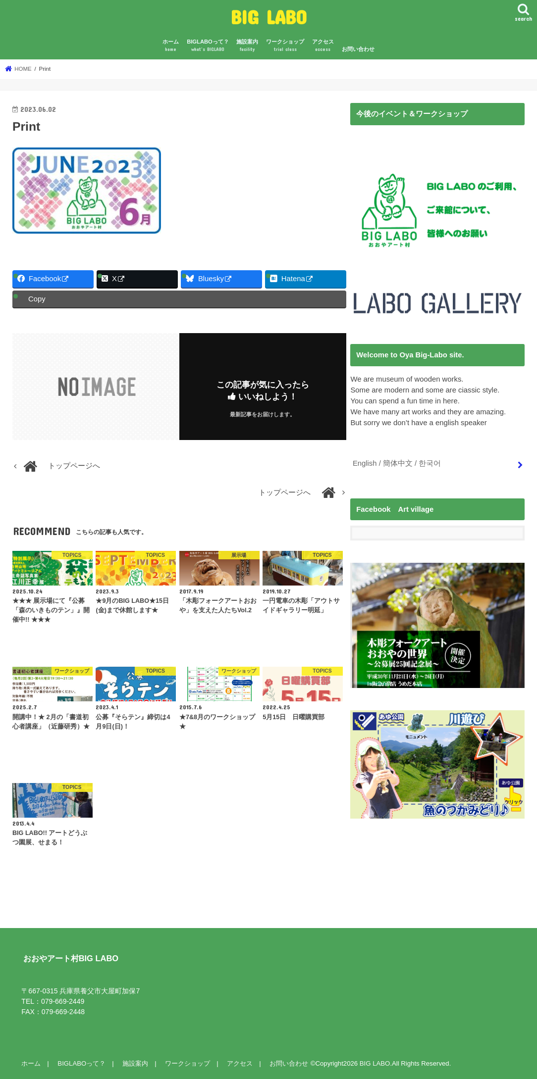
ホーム (170, 46)
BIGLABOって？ (208, 46)
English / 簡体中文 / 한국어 (397, 463)
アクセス (323, 46)
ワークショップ (285, 46)
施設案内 (247, 46)
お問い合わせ (358, 49)
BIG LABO (269, 16)
